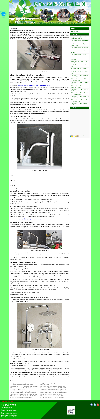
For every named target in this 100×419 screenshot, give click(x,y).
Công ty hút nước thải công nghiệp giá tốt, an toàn (22, 384)
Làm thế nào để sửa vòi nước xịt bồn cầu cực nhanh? (52, 397)
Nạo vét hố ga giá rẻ (44, 384)
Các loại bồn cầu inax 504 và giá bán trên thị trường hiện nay (24, 387)
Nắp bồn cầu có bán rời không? (18, 389)
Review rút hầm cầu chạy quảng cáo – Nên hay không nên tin (53, 392)
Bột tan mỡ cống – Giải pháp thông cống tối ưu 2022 (51, 395)
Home (11, 24)
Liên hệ (18, 24)
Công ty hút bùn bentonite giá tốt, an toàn (20, 383)
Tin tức (14, 24)
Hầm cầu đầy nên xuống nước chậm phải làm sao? (51, 394)
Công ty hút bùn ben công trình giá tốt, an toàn (50, 383)
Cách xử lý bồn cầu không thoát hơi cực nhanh (21, 397)
